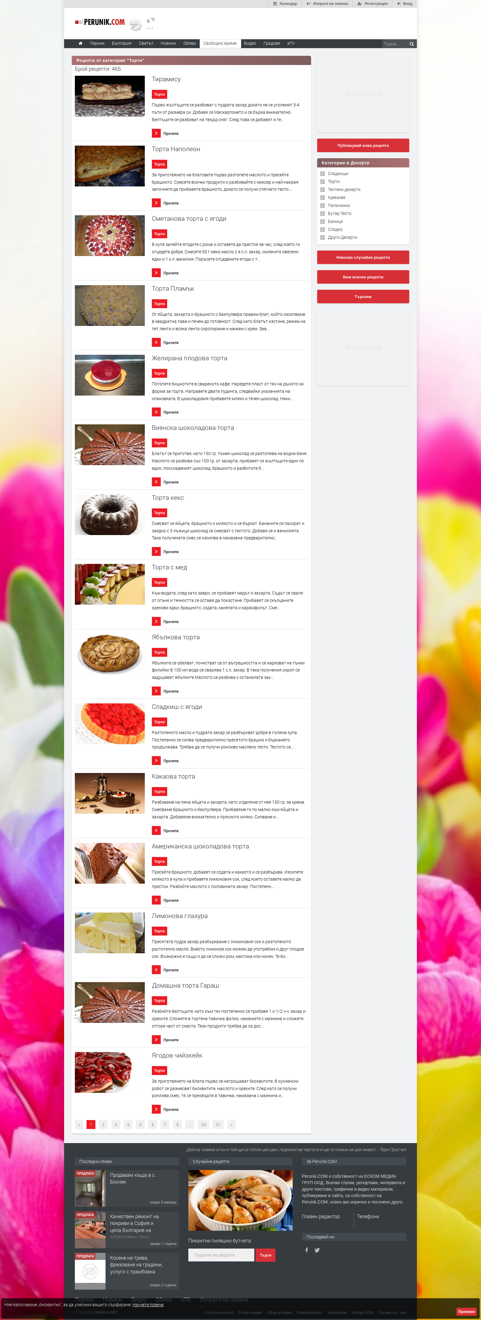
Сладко (335, 229)
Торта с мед (169, 567)
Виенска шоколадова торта (193, 427)
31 (218, 1124)
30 (203, 1124)
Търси (265, 1255)
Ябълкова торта (176, 637)
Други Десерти (342, 237)
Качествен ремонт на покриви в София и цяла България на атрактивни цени (134, 1226)
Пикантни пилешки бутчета (219, 1240)
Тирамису (166, 79)
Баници (335, 221)
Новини (168, 43)
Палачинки (339, 205)
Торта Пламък (173, 288)
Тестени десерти (344, 189)
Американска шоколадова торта (200, 846)
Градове (272, 43)
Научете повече (148, 1304)
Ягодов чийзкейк (177, 1055)
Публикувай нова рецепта (363, 145)
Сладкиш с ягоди (177, 706)
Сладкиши (338, 173)
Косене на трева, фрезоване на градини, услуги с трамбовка (136, 1264)
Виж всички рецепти (363, 277)
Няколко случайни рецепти (363, 257)
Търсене (363, 296)
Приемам (466, 1312)
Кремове (336, 197)
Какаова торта (173, 776)
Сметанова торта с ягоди (189, 218)
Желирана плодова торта (189, 358)
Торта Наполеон (176, 149)
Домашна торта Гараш (185, 985)
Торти (159, 94)
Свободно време (220, 43)
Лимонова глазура (180, 916)
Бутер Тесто (340, 213)
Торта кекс (168, 497)
